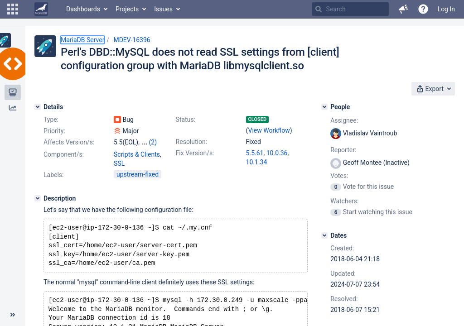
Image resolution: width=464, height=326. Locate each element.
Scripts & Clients (137, 154)
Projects (127, 9)
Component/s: (64, 154)
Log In (446, 9)
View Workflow (269, 130)
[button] (13, 9)
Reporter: (343, 149)
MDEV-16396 (131, 39)
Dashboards (83, 9)
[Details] (37, 107)
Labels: (53, 174)
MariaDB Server (82, 39)
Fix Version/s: (195, 153)
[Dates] (324, 235)
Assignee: (344, 120)
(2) (153, 142)
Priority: (54, 130)
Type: (51, 119)
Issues (163, 9)
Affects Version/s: (69, 142)
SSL (119, 163)
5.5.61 (255, 153)
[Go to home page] (41, 9)
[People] (324, 107)
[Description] (37, 198)
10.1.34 (256, 162)
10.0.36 (277, 153)
